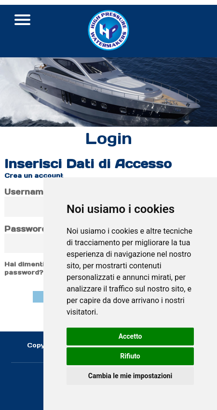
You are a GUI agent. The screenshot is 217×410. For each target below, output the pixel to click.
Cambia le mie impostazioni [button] (130, 376)
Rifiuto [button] (130, 356)
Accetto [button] (130, 336)
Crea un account (33, 176)
